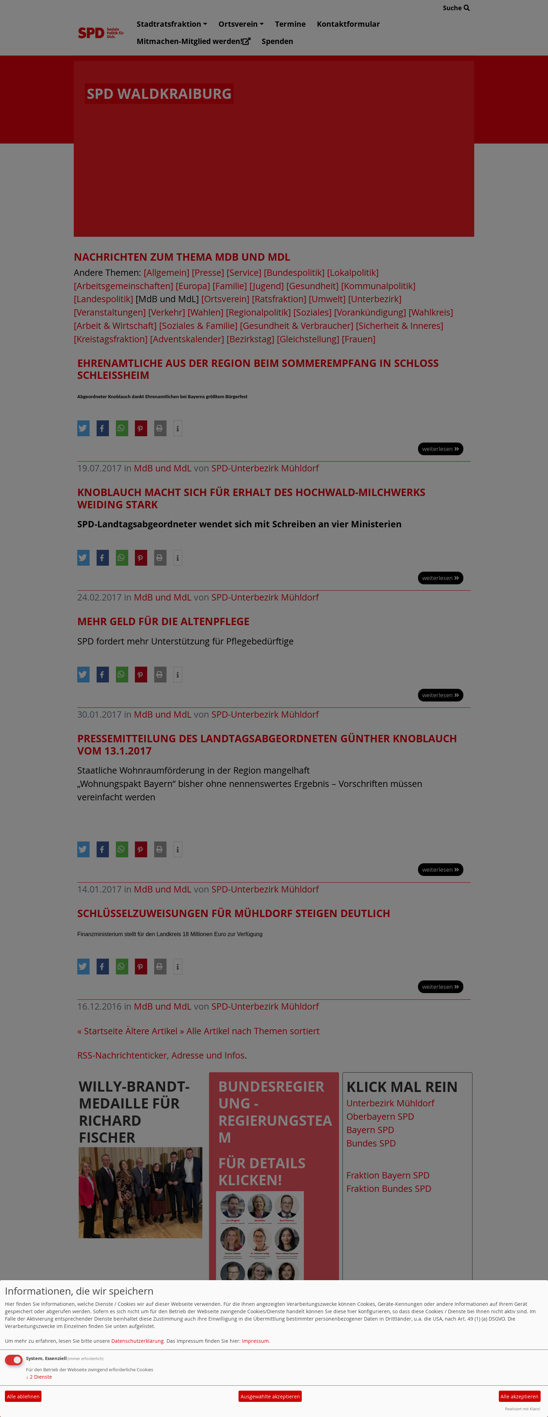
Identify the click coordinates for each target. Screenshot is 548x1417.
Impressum (255, 1340)
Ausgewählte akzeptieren (270, 1396)
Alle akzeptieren (520, 1396)
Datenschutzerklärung (137, 1340)
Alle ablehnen (23, 1396)
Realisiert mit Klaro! (522, 1408)
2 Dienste (39, 1376)
